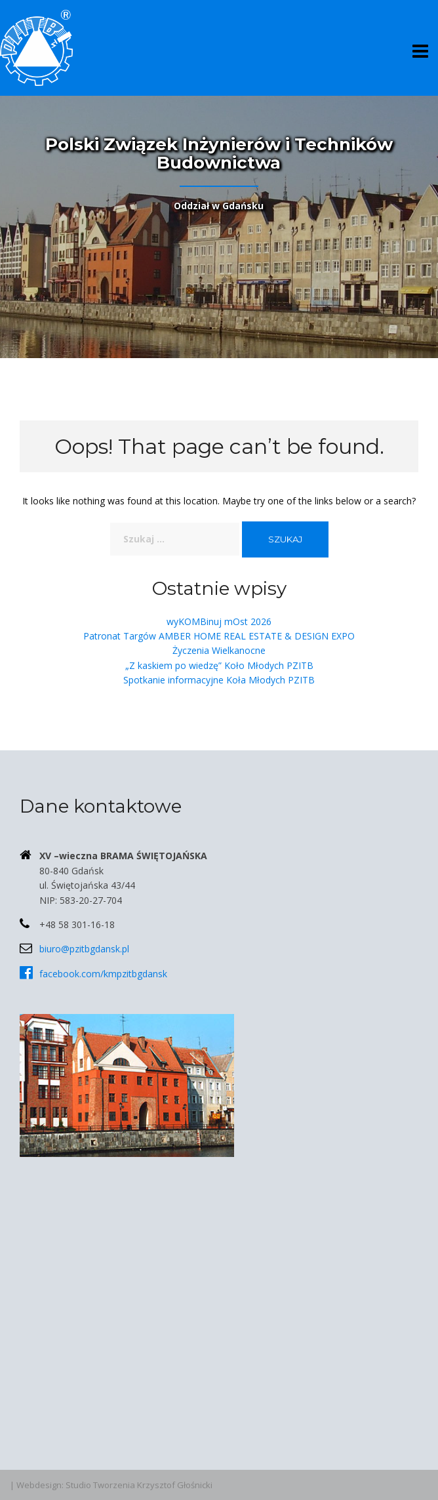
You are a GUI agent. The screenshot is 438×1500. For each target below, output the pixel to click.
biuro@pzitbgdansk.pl (84, 949)
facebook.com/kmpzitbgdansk (103, 973)
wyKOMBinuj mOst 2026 (219, 621)
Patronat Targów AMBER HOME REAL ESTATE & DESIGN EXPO (219, 636)
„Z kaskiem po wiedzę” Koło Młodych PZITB (219, 665)
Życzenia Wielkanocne (219, 650)
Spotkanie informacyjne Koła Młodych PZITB (219, 680)
